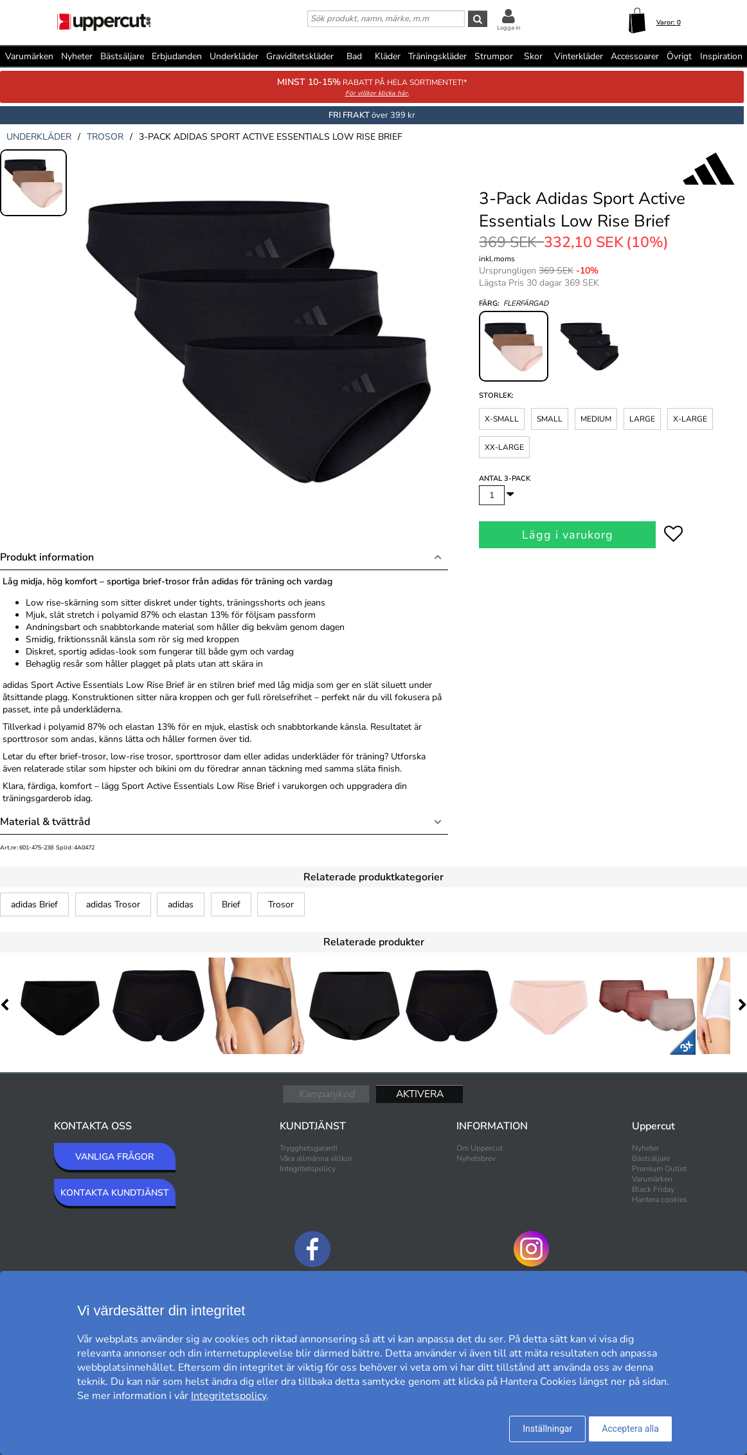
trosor (105, 137)
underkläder (38, 137)
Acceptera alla (630, 1428)
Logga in (508, 28)
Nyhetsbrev (476, 1158)
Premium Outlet (659, 1168)
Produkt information (47, 557)
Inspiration (721, 56)
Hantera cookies (659, 1199)
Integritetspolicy (308, 1168)
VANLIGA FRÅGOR (114, 1157)
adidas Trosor (113, 904)
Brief (231, 904)
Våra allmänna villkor (316, 1158)
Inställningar (547, 1428)
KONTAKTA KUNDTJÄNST (114, 1193)
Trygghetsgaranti (309, 1148)
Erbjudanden (177, 56)
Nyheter (77, 56)
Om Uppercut (479, 1148)
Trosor (281, 904)
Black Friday (653, 1189)
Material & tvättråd (45, 822)
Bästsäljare (122, 56)
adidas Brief (34, 904)
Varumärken (29, 56)
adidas (181, 904)
